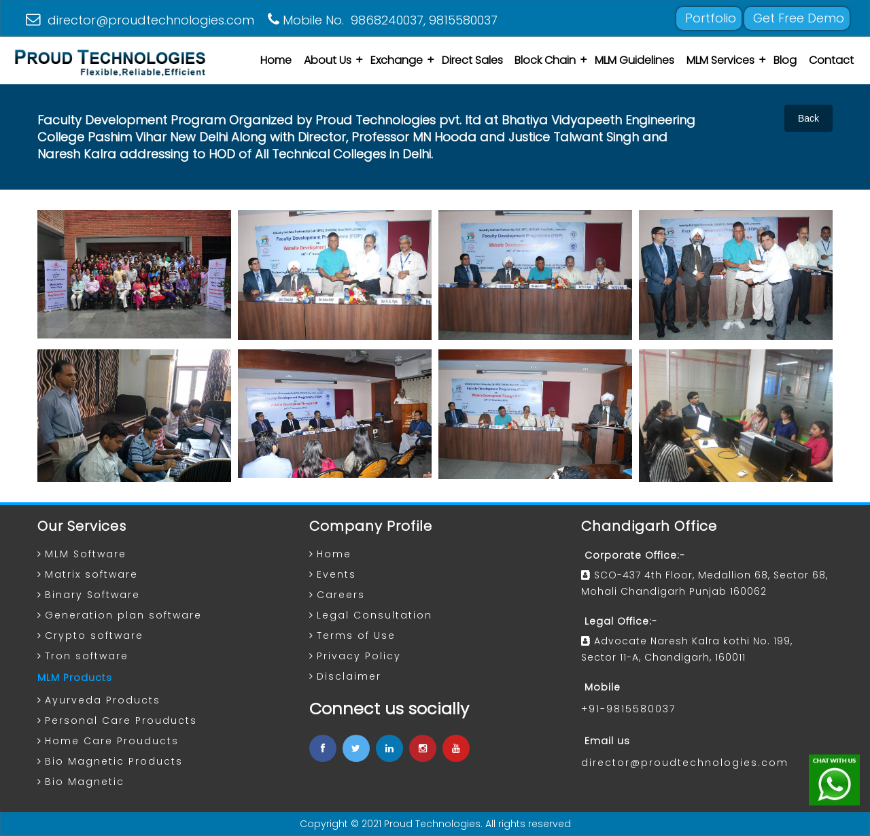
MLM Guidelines (634, 60)
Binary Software (92, 595)
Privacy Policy (359, 656)
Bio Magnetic (84, 781)
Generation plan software (123, 615)
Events (336, 574)
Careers (341, 595)
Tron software (86, 656)
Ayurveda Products (102, 700)
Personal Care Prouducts (121, 720)
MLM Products (74, 678)
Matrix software (91, 574)
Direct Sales (472, 60)
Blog (785, 60)
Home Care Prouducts (112, 741)
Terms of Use (356, 635)
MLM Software (85, 554)
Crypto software (94, 635)
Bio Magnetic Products (114, 761)
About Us (327, 60)
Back (808, 118)
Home (276, 60)
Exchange (396, 60)
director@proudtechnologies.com (140, 20)
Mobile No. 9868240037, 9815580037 (383, 20)
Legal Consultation (374, 615)
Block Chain (545, 60)
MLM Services (720, 60)
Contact (831, 60)
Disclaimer (349, 676)
